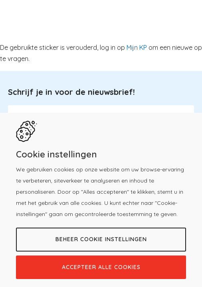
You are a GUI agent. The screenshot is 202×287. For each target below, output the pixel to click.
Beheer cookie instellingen (101, 239)
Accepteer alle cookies (101, 267)
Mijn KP (137, 47)
